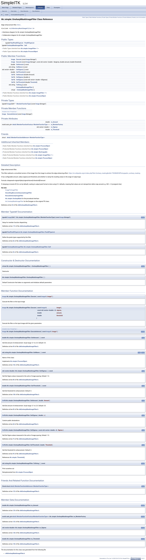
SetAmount (19, 74)
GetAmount (19, 64)
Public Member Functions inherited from (24, 93)
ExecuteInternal (12, 114)
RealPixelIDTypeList (17, 43)
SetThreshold (20, 82)
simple (7, 14)
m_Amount (54, 122)
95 (13, 454)
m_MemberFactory (57, 124)
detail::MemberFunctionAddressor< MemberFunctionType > (26, 137)
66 (13, 241)
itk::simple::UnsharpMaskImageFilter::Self (37, 247)
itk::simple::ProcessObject (29, 51)
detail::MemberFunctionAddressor (21, 486)
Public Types (85, 17)
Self (25, 45)
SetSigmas (19, 77)
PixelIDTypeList (29, 43)
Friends (133, 17)
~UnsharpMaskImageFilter (24, 90)
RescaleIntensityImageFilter (14, 196)
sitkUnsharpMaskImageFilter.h (22, 28)
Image (13, 59)
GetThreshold (20, 72)
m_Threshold (55, 129)
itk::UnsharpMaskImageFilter (14, 201)
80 (13, 380)
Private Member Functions (115, 17)
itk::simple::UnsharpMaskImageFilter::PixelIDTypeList (37, 232)
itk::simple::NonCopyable (39, 152)
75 (13, 439)
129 (14, 510)
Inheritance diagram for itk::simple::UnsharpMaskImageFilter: (21, 32)
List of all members (140, 17)
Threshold (33, 82)
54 (12, 205)
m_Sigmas (54, 127)
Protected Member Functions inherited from (25, 149)
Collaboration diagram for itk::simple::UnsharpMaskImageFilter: (21, 35)
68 (13, 424)
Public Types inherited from (20, 48)
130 (14, 544)
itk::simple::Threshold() (17, 457)
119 (14, 226)
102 (14, 365)
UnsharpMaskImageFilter (17, 14)
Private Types (105, 17)
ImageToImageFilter (11, 190)
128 (14, 533)
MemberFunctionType (24, 104)
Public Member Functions (95, 17)
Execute (18, 59)
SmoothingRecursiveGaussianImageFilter (18, 193)
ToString (19, 85)
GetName (19, 67)
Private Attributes (127, 17)
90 (13, 346)
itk (1, 14)
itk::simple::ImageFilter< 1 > (30, 48)
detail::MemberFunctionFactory (22, 124)
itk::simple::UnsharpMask (13, 198)
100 (14, 394)
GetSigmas (19, 69)
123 (14, 491)
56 (13, 252)
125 (14, 521)
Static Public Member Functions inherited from (26, 146)
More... (19, 25)
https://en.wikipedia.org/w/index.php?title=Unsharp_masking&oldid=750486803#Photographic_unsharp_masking (104, 173)
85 (13, 409)
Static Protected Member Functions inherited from (27, 155)
